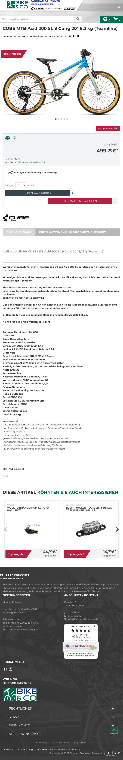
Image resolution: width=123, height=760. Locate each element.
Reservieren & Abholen (80, 201)
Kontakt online (61, 742)
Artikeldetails (19, 232)
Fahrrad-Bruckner (80, 753)
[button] (56, 119)
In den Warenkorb (37, 193)
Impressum (80, 742)
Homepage (42, 742)
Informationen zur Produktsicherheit (72, 232)
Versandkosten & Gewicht (31, 162)
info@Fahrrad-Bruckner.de (81, 619)
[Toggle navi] (3, 3)
